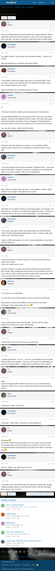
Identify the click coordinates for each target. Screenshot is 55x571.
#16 (53, 402)
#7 (53, 185)
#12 (53, 319)
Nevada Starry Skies (12, 534)
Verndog (8, 516)
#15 (53, 377)
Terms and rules (15, 565)
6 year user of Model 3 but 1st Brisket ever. (23, 541)
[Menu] (3, 2)
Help (33, 565)
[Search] (52, 2)
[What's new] (48, 2)
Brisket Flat (10, 523)
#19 (53, 463)
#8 (53, 205)
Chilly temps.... (12, 514)
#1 (53, 31)
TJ (4, 14)
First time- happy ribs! (15, 532)
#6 (53, 163)
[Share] (50, 31)
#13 (53, 338)
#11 (53, 289)
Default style (7, 562)
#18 (53, 436)
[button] (13, 562)
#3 (53, 77)
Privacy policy (26, 565)
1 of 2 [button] (4, 18)
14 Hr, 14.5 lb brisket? (15, 505)
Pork (28, 534)
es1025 (8, 525)
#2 (53, 52)
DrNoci (8, 507)
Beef (21, 525)
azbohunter (9, 543)
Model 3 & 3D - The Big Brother (28, 507)
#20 (53, 481)
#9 (53, 227)
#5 (53, 141)
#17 (53, 419)
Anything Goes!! (25, 516)
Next (11, 18)
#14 (53, 355)
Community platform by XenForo (18, 569)
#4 (53, 103)
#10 (53, 256)
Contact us (5, 565)
